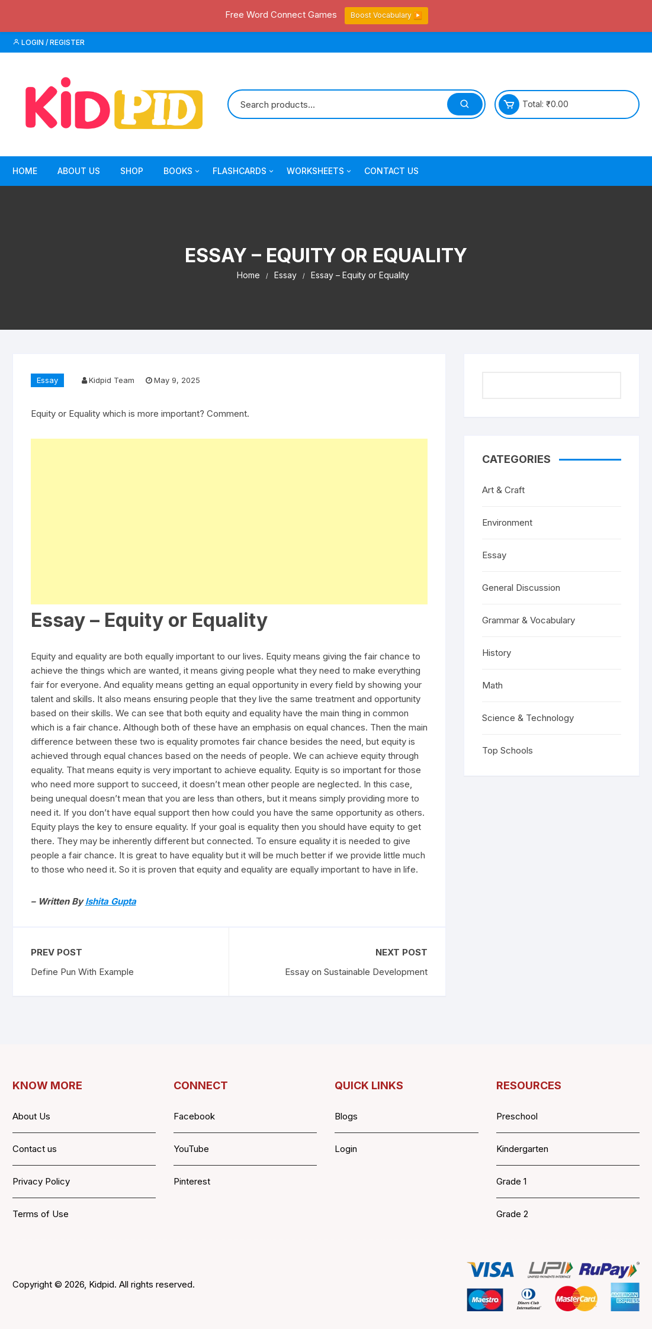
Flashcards (244, 171)
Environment (507, 522)
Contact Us (391, 171)
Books (182, 171)
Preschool (517, 1116)
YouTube (191, 1148)
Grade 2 (512, 1213)
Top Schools (507, 750)
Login (346, 1148)
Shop (131, 171)
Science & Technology (528, 717)
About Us (78, 171)
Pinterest (192, 1181)
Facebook (194, 1116)
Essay (47, 380)
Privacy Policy (41, 1181)
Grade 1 (511, 1181)
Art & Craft (503, 489)
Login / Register (48, 42)
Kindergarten (522, 1148)
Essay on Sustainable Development (356, 971)
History (496, 652)
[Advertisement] (229, 521)
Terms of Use (40, 1213)
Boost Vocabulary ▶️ (386, 15)
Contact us (34, 1148)
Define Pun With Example (82, 971)
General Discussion (521, 587)
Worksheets (320, 171)
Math (492, 685)
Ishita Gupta (110, 901)
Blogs (346, 1116)
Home (24, 171)
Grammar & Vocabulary (528, 620)
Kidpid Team (111, 380)
